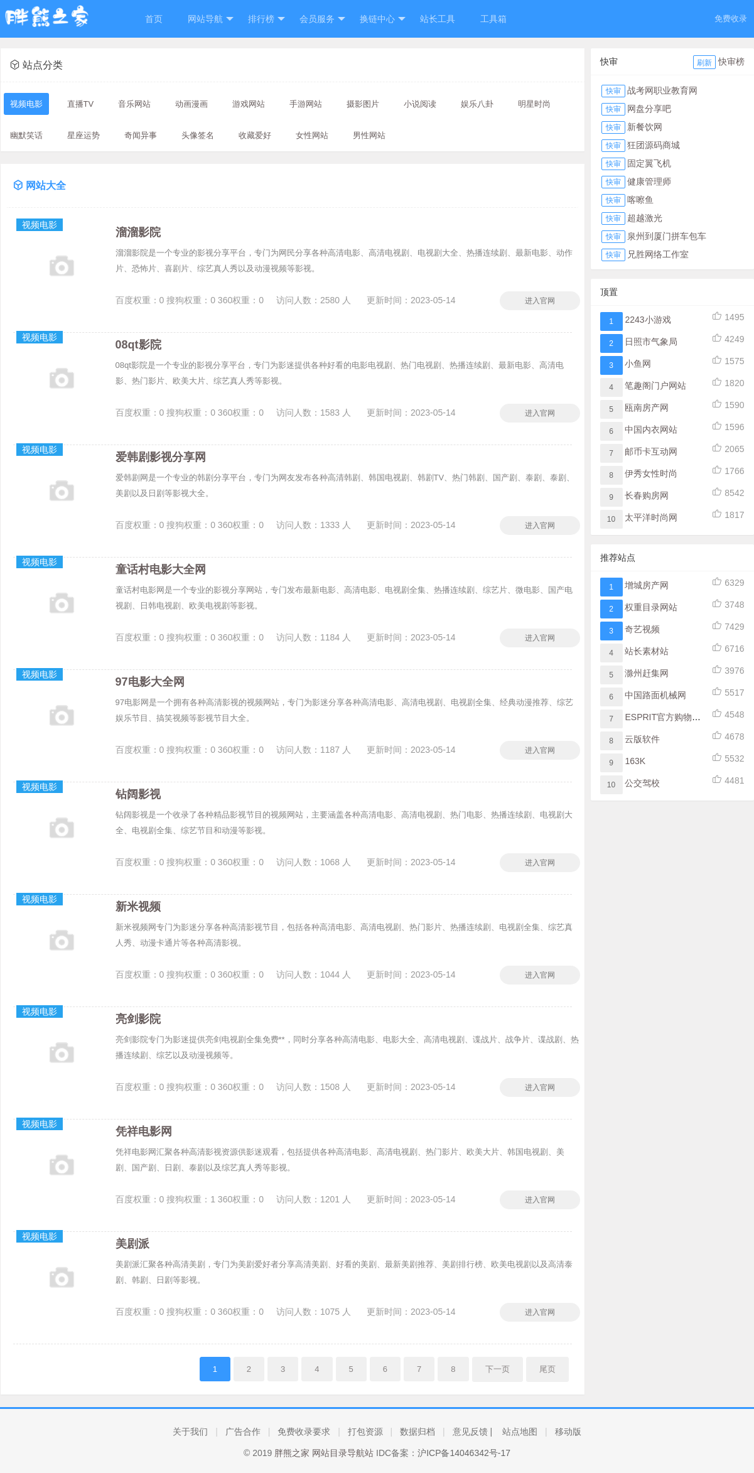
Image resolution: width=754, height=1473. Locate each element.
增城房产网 (647, 585)
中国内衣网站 (651, 429)
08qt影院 (138, 344)
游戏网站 (248, 104)
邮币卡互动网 (651, 451)
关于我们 (190, 1432)
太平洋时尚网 (651, 517)
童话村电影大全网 (161, 569)
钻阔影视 (138, 794)
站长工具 (437, 19)
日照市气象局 (651, 342)
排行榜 (266, 19)
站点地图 (519, 1432)
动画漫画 (191, 104)
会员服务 (322, 19)
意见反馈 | (473, 1432)
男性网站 (369, 135)
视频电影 (26, 104)
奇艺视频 (642, 629)
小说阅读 (420, 104)
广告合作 (243, 1432)
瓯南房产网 (647, 407)
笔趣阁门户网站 (655, 385)
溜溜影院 (138, 232)
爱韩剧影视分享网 (161, 457)
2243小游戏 (648, 320)
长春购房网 (647, 495)
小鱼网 (638, 364)
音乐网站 (134, 104)
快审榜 (731, 62)
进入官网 (540, 300)
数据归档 (417, 1432)
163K (635, 761)
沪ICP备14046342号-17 (463, 1453)
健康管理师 (649, 181)
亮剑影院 (138, 1019)
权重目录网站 (651, 607)
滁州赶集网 (647, 673)
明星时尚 (534, 104)
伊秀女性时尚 (651, 473)
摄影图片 (363, 104)
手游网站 (305, 104)
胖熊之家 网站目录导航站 (324, 1453)
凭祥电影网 (144, 1131)
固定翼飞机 (649, 163)
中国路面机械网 (655, 695)
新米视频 (138, 906)
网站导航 (211, 19)
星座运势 (83, 135)
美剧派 (132, 1244)
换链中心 (383, 19)
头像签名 (197, 135)
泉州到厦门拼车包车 (666, 236)
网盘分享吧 (649, 109)
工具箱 (493, 19)
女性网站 (312, 135)
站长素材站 (647, 651)
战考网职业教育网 (662, 90)
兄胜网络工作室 (658, 254)
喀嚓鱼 (640, 200)
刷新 (704, 62)
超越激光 (644, 218)
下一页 (497, 1369)
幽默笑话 (26, 135)
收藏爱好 (255, 135)
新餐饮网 (644, 127)
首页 (154, 19)
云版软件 (642, 739)
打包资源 (365, 1432)
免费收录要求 (303, 1432)
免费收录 (730, 18)
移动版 (568, 1432)
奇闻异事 (140, 135)
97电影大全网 (150, 682)
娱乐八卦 (477, 104)
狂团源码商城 (653, 145)
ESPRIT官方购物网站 (667, 717)
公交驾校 (642, 783)
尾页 (547, 1369)
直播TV (80, 104)
